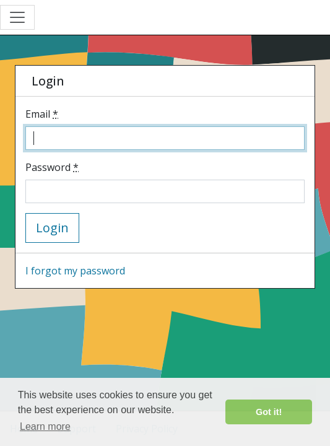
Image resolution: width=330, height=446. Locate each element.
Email (41, 114)
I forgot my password (75, 271)
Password (52, 167)
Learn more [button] (45, 426)
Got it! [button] (269, 412)
